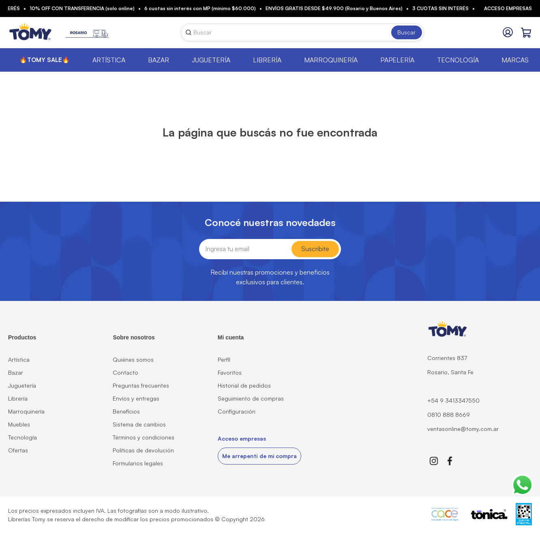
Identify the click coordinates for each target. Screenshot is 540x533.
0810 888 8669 (448, 414)
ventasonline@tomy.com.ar (463, 428)
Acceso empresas (508, 8)
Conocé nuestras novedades (270, 222)
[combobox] (302, 32)
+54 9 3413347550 (453, 400)
